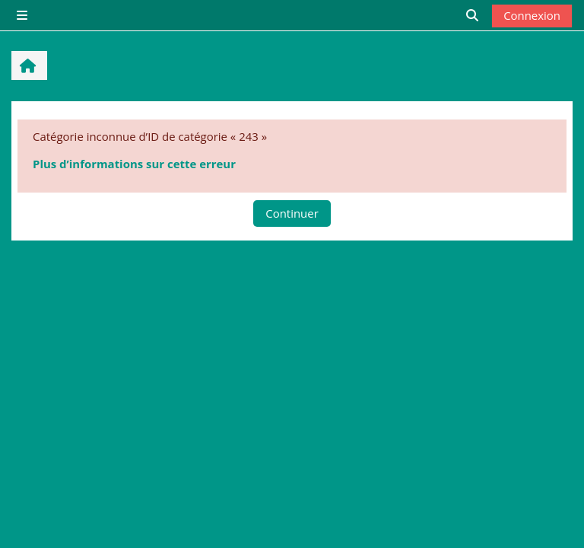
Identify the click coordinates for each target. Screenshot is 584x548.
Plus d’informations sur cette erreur (134, 163)
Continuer (291, 213)
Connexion (531, 15)
